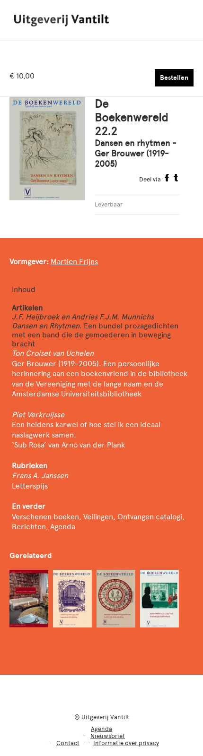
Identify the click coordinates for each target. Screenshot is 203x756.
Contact (67, 743)
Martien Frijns (74, 261)
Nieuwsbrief (107, 735)
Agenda (101, 728)
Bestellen (174, 78)
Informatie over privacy (126, 743)
